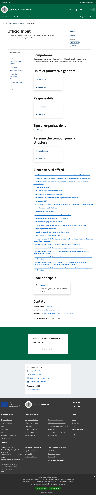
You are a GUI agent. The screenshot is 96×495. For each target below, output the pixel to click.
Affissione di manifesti (42, 187)
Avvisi (74, 426)
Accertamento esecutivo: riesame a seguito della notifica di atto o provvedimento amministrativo (61, 183)
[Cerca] (93, 9)
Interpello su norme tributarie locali (46, 208)
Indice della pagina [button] (15, 52)
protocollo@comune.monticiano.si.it (12, 459)
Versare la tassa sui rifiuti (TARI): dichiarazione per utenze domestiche (57, 244)
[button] (48, 492)
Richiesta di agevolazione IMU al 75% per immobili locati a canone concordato (60, 225)
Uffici (23, 23)
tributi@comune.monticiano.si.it (51, 310)
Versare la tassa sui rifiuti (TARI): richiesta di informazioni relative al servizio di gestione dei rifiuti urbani (63, 258)
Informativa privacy (54, 454)
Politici (3, 432)
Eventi (74, 438)
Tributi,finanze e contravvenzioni (58, 426)
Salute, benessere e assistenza (57, 432)
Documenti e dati (6, 438)
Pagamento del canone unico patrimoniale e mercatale (53, 215)
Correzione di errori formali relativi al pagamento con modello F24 (57, 197)
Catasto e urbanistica (31, 432)
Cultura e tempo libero (31, 423)
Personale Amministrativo (8, 435)
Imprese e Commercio (31, 429)
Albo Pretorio (52, 451)
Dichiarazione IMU (41, 201)
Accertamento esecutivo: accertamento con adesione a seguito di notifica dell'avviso (62, 175)
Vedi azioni (74, 35)
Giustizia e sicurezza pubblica (56, 423)
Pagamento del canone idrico (44, 211)
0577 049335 (48, 306)
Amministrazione (14, 23)
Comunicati (75, 423)
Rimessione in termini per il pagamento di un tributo (52, 232)
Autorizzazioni (52, 435)
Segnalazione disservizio (32, 451)
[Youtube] (77, 9)
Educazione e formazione (55, 420)
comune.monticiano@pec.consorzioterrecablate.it (58, 313)
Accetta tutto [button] (41, 488)
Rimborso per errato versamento (45, 228)
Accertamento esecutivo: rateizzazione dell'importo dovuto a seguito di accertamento (63, 178)
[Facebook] (73, 9)
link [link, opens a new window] (64, 484)
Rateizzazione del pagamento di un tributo (48, 222)
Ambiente (51, 429)
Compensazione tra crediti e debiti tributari (49, 191)
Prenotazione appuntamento (33, 448)
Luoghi (74, 435)
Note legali (51, 457)
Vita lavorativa (29, 426)
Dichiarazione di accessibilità (56, 460)
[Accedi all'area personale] (86, 2)
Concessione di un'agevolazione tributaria (48, 194)
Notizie (74, 420)
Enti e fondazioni (6, 429)
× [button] (94, 476)
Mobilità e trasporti (30, 435)
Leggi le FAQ (28, 454)
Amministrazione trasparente (57, 448)
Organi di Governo (6, 420)
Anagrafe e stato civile (31, 420)
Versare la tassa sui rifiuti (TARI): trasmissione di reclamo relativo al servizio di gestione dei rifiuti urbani (63, 269)
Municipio (43, 285)
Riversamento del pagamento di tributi (47, 235)
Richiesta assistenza (31, 457)
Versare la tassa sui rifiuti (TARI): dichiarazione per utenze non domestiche (59, 248)
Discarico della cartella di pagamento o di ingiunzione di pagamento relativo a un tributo (64, 204)
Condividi (73, 32)
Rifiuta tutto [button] (55, 488)
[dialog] (48, 484)
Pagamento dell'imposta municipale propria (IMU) (51, 218)
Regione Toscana (6, 2)
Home (5, 23)
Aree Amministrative (7, 423)
